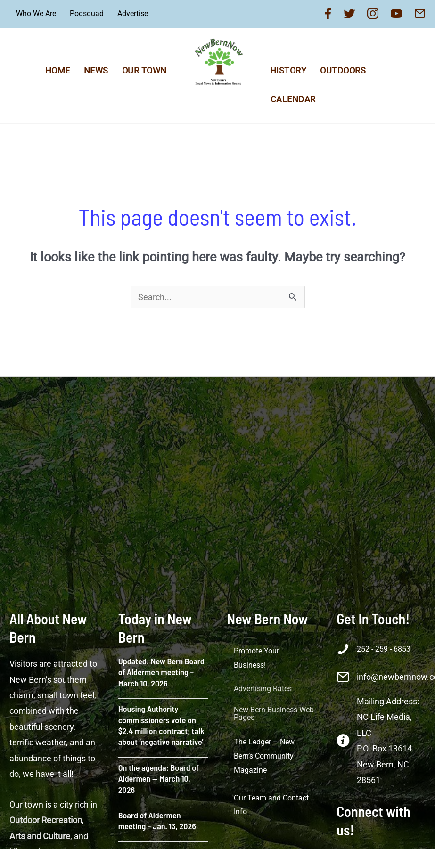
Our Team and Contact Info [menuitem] (271, 804)
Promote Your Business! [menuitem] (256, 657)
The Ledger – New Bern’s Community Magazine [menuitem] (264, 755)
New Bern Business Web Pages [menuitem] (274, 713)
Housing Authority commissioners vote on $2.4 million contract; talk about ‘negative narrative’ (161, 725)
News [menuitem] (96, 70)
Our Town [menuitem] (144, 70)
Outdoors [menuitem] (343, 70)
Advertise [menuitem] (132, 13)
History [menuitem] (288, 70)
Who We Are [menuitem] (36, 13)
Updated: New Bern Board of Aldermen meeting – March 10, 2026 (161, 672)
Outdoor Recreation (45, 820)
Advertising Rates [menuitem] (263, 688)
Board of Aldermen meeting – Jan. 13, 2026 (157, 820)
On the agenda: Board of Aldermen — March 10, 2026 (158, 778)
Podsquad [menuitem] (87, 13)
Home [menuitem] (57, 70)
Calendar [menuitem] (293, 99)
